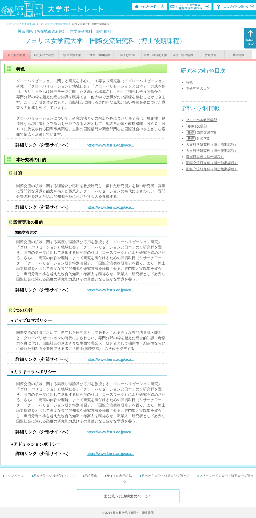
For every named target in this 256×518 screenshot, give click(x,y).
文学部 (202, 126)
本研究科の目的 (198, 88)
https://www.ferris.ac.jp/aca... (110, 145)
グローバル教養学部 (201, 120)
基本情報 (238, 55)
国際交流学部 (207, 132)
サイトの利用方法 (119, 476)
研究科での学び (44, 55)
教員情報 (211, 55)
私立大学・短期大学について (54, 476)
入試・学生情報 (183, 55)
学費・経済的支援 (155, 55)
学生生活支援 (72, 55)
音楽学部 (203, 138)
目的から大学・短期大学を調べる (166, 476)
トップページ (11, 23)
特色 (189, 82)
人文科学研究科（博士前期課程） (212, 145)
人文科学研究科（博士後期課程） (212, 151)
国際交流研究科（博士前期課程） (212, 163)
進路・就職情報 (100, 55)
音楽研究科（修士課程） (205, 157)
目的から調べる (31, 23)
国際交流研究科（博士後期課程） (212, 169)
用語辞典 (90, 476)
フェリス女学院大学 (56, 23)
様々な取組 (127, 55)
